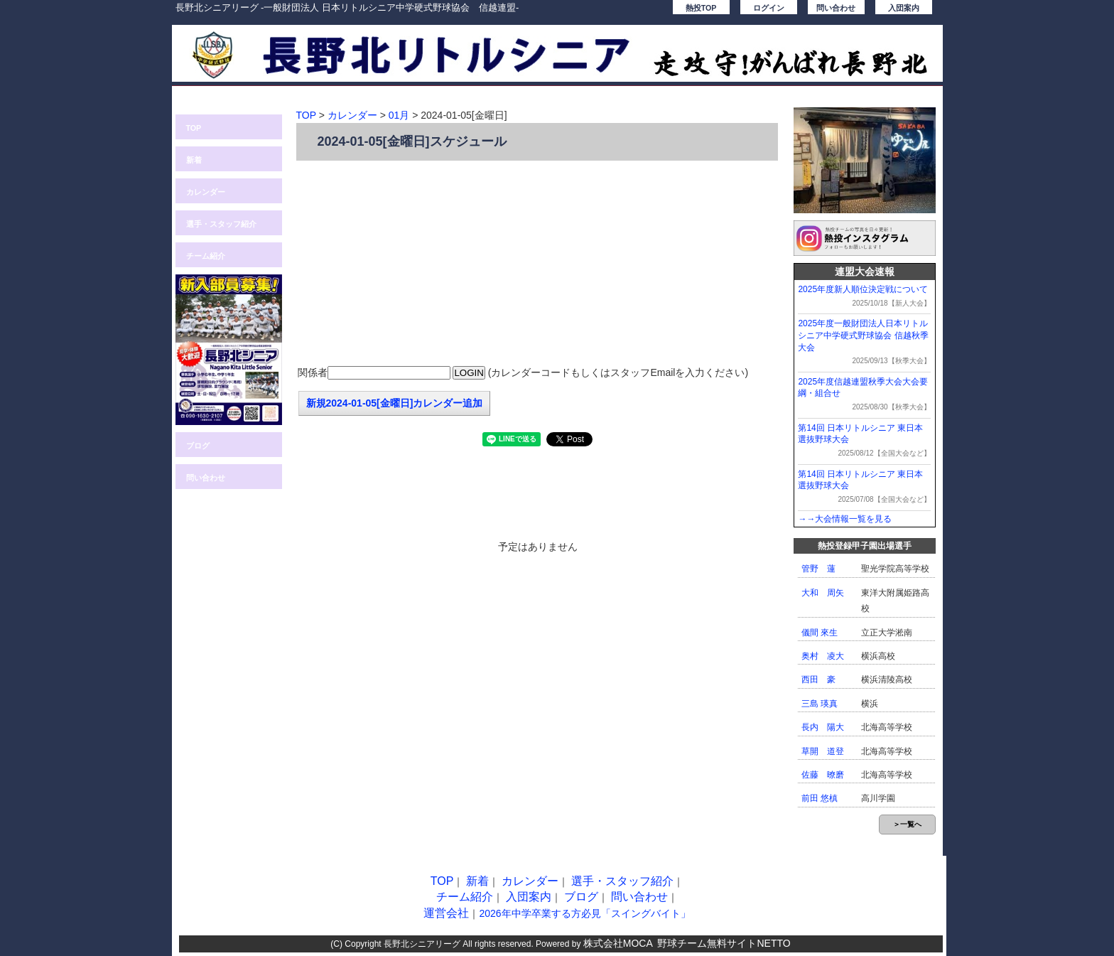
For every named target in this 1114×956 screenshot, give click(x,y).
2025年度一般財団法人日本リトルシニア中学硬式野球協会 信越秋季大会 (863, 335)
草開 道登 (822, 751)
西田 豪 (818, 679)
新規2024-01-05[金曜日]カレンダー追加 (394, 403)
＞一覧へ (907, 824)
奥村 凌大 (822, 656)
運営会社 (446, 913)
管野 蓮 (818, 569)
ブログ (198, 445)
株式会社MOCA (618, 943)
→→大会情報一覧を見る (845, 519)
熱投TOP (701, 8)
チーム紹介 (205, 256)
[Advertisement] (537, 263)
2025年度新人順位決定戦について (863, 289)
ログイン (768, 8)
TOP (194, 128)
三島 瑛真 (819, 704)
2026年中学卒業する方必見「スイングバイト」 (584, 913)
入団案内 (903, 8)
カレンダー (205, 192)
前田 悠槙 (819, 798)
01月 (399, 115)
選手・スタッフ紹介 (221, 224)
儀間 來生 (819, 633)
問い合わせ (835, 8)
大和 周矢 (822, 593)
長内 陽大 (822, 727)
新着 (194, 160)
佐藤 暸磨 (822, 775)
